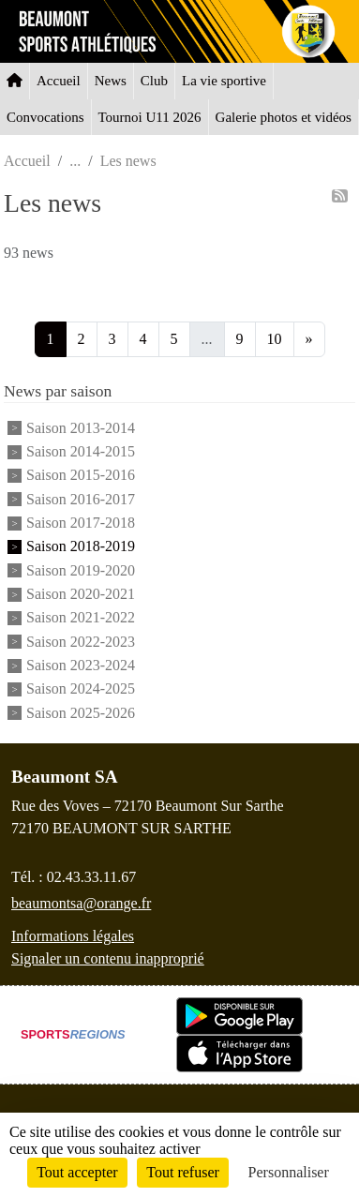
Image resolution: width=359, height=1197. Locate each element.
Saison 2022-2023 (80, 642)
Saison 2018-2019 (80, 547)
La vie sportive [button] (224, 80)
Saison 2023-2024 (80, 665)
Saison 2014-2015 (80, 451)
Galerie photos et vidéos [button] (284, 117)
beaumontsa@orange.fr (81, 903)
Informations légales (72, 936)
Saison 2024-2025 (80, 689)
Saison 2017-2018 (80, 523)
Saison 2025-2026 (80, 713)
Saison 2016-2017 (80, 499)
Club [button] (154, 80)
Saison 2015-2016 (80, 476)
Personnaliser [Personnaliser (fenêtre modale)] (288, 1172)
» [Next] (309, 339)
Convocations (45, 117)
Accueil (59, 80)
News (111, 80)
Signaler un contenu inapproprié (107, 958)
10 (274, 339)
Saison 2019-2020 (80, 570)
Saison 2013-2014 (80, 428)
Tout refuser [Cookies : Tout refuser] (182, 1172)
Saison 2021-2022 (80, 618)
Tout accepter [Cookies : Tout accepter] (77, 1172)
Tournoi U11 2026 (150, 117)
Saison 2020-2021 (80, 594)
